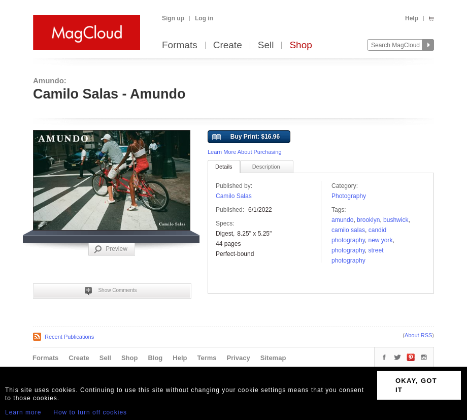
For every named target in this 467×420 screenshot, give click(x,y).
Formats (179, 45)
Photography (348, 196)
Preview (110, 249)
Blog (155, 358)
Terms (206, 358)
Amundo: (49, 80)
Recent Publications (69, 337)
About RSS (418, 335)
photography (348, 250)
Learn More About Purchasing (245, 152)
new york (381, 240)
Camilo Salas (234, 196)
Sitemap (273, 358)
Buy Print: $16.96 (246, 137)
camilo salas (348, 230)
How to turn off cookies (90, 412)
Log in (204, 18)
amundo (342, 219)
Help (411, 18)
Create (227, 45)
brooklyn (368, 219)
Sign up (173, 18)
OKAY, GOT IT (416, 385)
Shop (300, 45)
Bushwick (395, 219)
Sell (266, 45)
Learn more (23, 412)
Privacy (238, 358)
